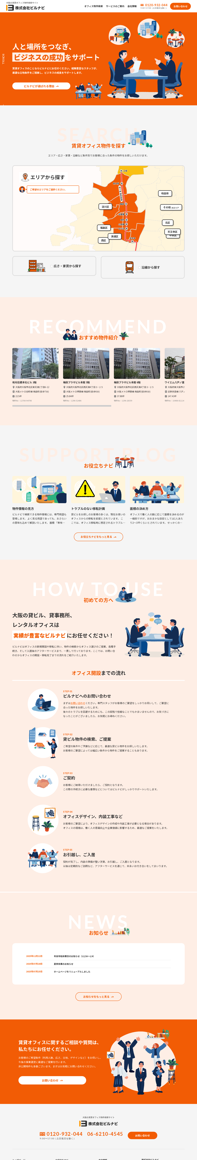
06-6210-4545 (105, 1140)
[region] (98, 377)
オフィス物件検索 (93, 6)
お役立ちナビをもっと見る (98, 537)
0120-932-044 (156, 5)
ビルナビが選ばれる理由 (37, 81)
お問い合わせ (77, 703)
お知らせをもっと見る (98, 1003)
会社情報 (132, 6)
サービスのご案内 (115, 6)
